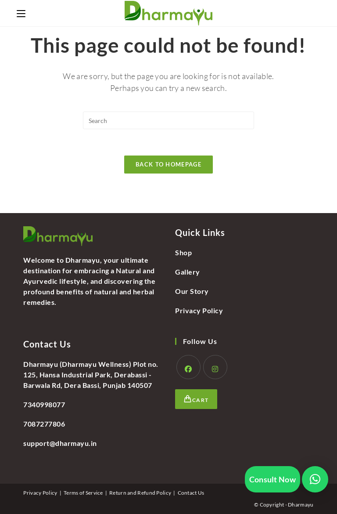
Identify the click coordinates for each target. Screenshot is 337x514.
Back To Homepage (168, 164)
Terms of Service (83, 492)
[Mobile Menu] (21, 13)
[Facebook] (188, 367)
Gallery (187, 272)
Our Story (192, 291)
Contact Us (191, 492)
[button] (315, 479)
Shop (183, 252)
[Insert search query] (168, 120)
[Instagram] (215, 367)
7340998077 (44, 404)
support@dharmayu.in (60, 443)
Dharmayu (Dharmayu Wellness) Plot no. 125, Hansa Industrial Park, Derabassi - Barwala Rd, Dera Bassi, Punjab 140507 (90, 374)
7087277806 (44, 424)
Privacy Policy (199, 310)
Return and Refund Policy (140, 492)
